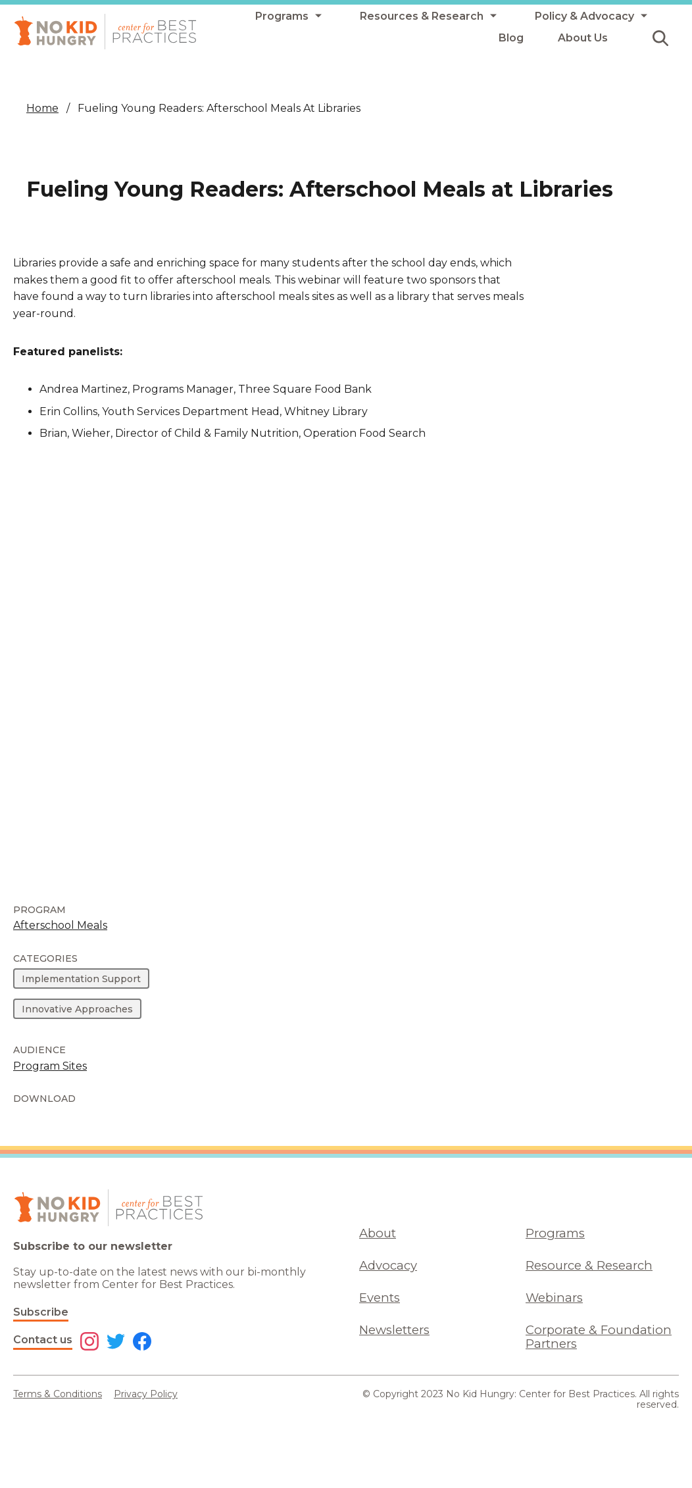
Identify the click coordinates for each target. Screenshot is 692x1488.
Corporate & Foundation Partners (599, 1336)
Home (42, 108)
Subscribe (40, 1312)
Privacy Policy (146, 1394)
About (377, 1233)
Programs (555, 1233)
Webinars (554, 1297)
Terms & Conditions (57, 1394)
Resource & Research (589, 1265)
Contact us (42, 1339)
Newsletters (394, 1329)
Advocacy (388, 1265)
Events (379, 1297)
